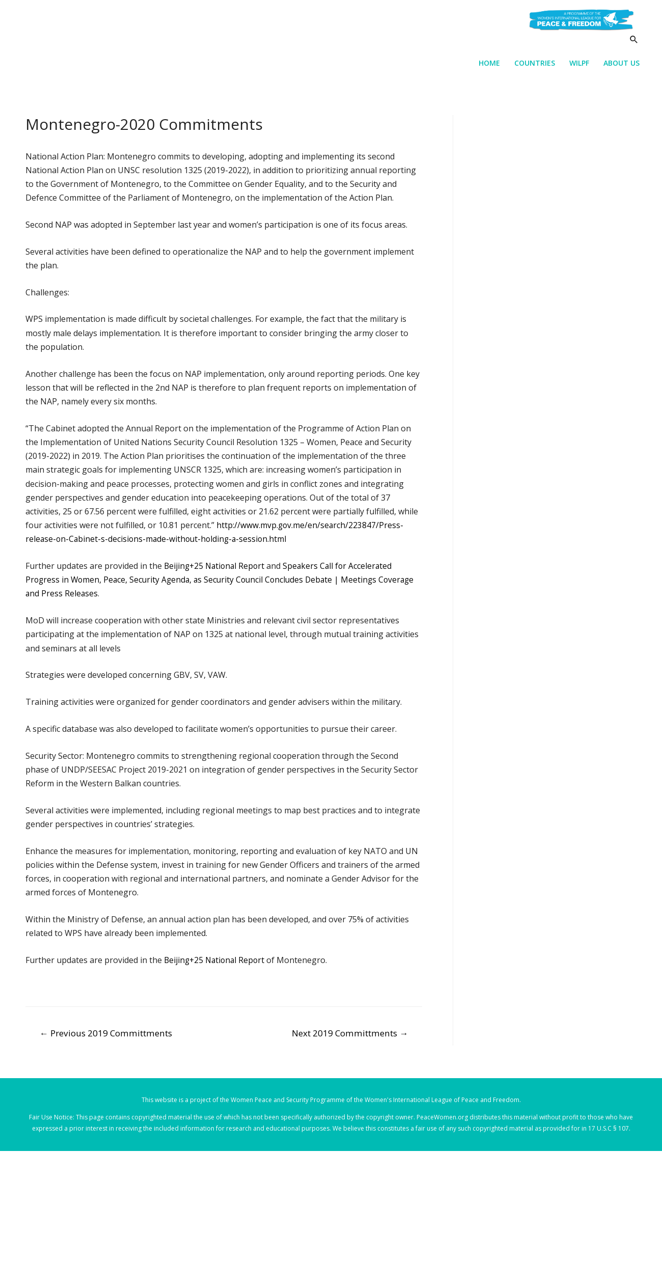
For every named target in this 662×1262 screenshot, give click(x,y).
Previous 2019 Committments (106, 1036)
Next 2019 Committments (350, 1036)
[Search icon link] (633, 49)
